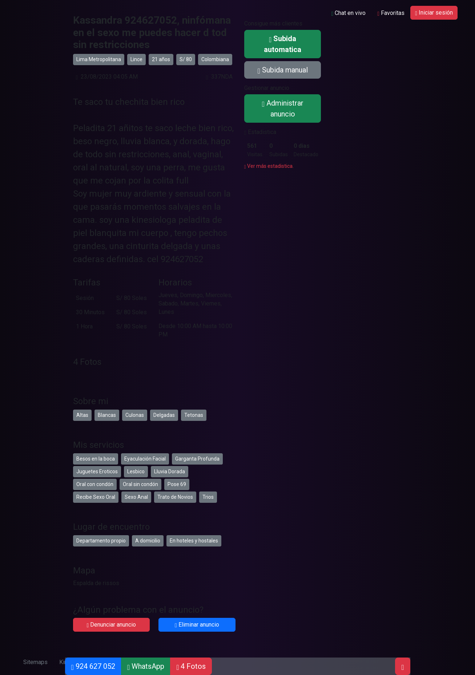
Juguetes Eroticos (97, 471)
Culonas (134, 415)
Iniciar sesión (434, 12)
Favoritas (390, 12)
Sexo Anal (136, 497)
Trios (208, 497)
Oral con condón (94, 484)
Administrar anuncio (282, 108)
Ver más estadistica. (269, 166)
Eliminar (197, 624)
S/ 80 (186, 59)
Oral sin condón (140, 484)
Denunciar (111, 624)
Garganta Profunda (197, 459)
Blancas (107, 415)
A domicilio (147, 541)
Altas (82, 415)
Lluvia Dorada (169, 471)
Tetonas (193, 415)
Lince (136, 59)
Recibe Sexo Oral (95, 497)
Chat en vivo (348, 12)
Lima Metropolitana (98, 59)
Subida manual (282, 70)
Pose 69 (177, 484)
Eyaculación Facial (145, 459)
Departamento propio (101, 541)
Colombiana (215, 59)
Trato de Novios (175, 497)
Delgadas (164, 415)
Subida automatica (282, 44)
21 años (161, 59)
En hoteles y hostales (194, 541)
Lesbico (136, 471)
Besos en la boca (95, 459)
